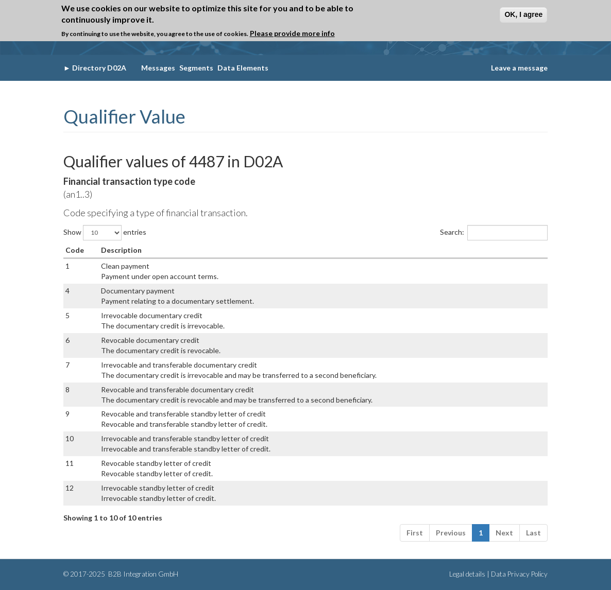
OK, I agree (523, 14)
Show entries (104, 232)
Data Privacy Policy (519, 574)
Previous (451, 532)
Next (504, 532)
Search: (494, 232)
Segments (196, 67)
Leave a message (519, 67)
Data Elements (242, 67)
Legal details (467, 574)
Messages (158, 67)
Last (533, 532)
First (414, 532)
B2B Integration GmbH (142, 574)
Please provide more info (292, 33)
